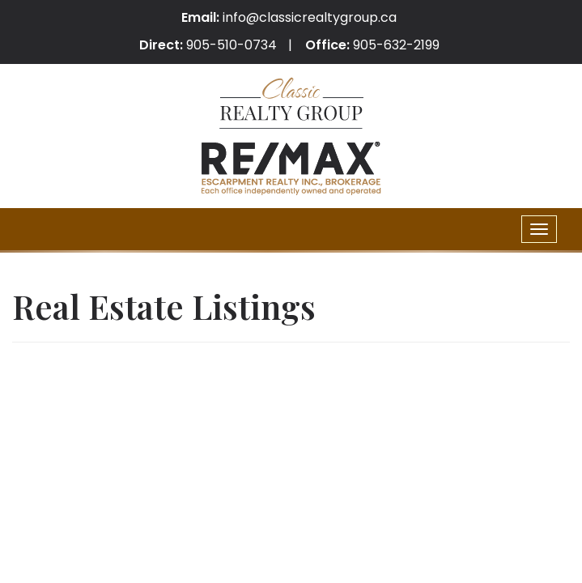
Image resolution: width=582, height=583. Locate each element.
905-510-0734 (231, 45)
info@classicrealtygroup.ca (310, 17)
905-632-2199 (396, 45)
